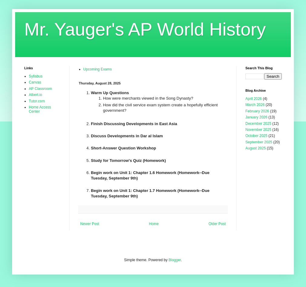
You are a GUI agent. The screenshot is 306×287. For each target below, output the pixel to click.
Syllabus (35, 76)
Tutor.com (37, 101)
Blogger (174, 260)
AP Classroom (40, 89)
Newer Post (89, 224)
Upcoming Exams (97, 69)
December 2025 (258, 123)
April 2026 (253, 99)
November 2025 (258, 130)
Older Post (217, 224)
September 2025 (258, 142)
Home (154, 224)
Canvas (35, 82)
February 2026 (257, 111)
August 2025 (255, 148)
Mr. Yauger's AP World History (145, 29)
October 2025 (256, 136)
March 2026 (254, 105)
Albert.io (35, 95)
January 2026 (256, 117)
